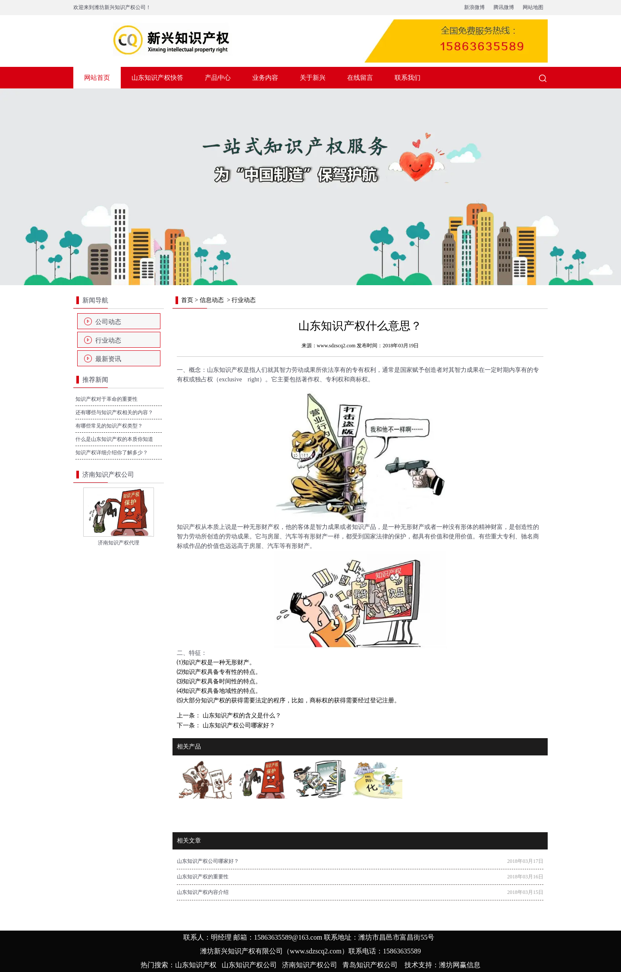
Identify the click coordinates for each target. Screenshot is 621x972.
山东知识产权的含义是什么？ (241, 715)
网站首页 (97, 77)
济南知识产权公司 (309, 965)
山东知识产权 (225, 370)
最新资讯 (108, 358)
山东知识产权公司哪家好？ (238, 725)
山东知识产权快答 (157, 77)
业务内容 (265, 77)
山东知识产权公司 (249, 965)
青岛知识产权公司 (370, 965)
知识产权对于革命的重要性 (106, 399)
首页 (187, 300)
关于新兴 (313, 77)
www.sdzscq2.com (336, 346)
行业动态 (108, 340)
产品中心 (218, 77)
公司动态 (108, 321)
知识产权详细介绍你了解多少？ (111, 453)
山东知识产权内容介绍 (203, 892)
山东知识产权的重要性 (203, 877)
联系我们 (407, 77)
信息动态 (212, 300)
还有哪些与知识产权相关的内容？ (114, 412)
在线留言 (360, 77)
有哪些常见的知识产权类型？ (109, 426)
